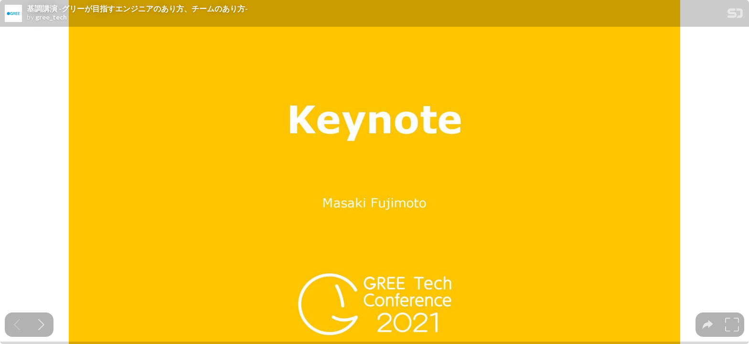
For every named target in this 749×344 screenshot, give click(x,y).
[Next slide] (41, 324)
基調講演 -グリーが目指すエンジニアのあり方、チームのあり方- (137, 8)
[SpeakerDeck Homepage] (735, 15)
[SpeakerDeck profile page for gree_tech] (13, 14)
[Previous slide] (17, 324)
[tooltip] (707, 324)
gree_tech (51, 17)
